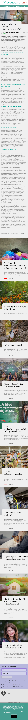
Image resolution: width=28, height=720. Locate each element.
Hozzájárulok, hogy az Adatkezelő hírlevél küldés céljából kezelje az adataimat (13, 687)
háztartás (22, 233)
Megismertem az (11, 684)
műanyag (15, 233)
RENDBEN (14, 716)
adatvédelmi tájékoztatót (15, 684)
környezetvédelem (6, 233)
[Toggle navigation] (26, 2)
